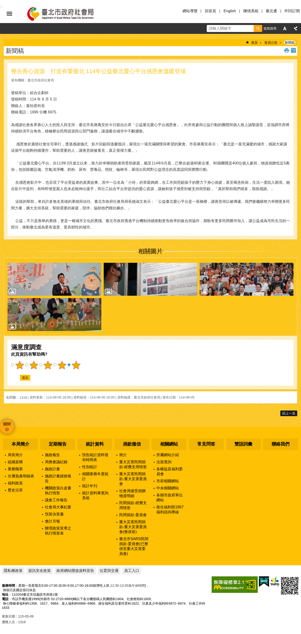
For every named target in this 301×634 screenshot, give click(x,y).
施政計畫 (52, 469)
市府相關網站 (167, 481)
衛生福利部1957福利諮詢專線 (170, 509)
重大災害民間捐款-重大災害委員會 (133, 479)
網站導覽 (190, 11)
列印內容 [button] (287, 50)
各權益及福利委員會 (169, 471)
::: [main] (5, 38)
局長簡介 (15, 455)
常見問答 (206, 444)
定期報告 (58, 444)
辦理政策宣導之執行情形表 (58, 530)
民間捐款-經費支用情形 (133, 505)
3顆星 (47, 365)
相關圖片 (150, 251)
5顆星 (75, 365)
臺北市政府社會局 (66, 13)
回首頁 (210, 11)
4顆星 (61, 365)
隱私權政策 (13, 571)
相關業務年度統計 (95, 476)
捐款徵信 (132, 444)
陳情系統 (250, 11)
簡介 (123, 455)
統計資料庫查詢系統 (95, 495)
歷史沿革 (15, 490)
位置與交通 (109, 571)
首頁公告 (270, 42)
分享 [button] (295, 28)
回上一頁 (288, 413)
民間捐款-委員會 (133, 515)
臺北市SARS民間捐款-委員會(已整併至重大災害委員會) (133, 546)
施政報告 (52, 455)
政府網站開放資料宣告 (75, 571)
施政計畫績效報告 (58, 478)
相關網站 (169, 444)
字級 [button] (284, 28)
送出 (15, 377)
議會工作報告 (56, 500)
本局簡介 (20, 444)
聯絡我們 (280, 444)
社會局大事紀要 (58, 507)
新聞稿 (290, 42)
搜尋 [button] (258, 28)
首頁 (254, 42)
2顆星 (33, 365)
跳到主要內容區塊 (2, 2)
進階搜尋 (270, 28)
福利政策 (15, 483)
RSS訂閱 (292, 11)
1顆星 (19, 365)
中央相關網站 (167, 488)
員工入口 (131, 571)
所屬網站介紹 (167, 455)
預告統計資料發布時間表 (95, 457)
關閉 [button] (7, 424)
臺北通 (271, 11)
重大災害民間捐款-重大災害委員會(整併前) (133, 527)
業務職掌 (15, 469)
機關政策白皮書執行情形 (58, 490)
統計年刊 (89, 486)
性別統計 (89, 467)
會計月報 (52, 521)
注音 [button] (293, 50)
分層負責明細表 (21, 476)
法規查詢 (163, 462)
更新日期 (8, 616)
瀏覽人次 (8, 622)
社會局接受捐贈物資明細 (132, 493)
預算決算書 (54, 514)
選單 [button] (9, 13)
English (230, 11)
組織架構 (15, 462)
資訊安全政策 (39, 571)
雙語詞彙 (243, 444)
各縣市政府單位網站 (169, 497)
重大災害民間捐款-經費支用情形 (133, 464)
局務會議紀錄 (56, 462)
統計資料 (95, 444)
